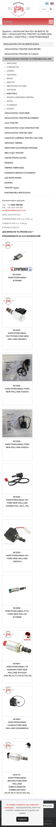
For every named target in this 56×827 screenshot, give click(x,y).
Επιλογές (8, 21)
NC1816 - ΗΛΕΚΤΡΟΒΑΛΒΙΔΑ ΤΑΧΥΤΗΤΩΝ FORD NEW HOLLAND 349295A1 (17, 334)
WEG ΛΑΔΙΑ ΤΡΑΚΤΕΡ (14, 153)
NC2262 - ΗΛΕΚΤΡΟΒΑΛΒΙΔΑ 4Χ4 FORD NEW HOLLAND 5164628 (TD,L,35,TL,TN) (17, 501)
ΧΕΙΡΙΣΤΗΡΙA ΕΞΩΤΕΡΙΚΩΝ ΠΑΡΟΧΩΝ (20, 148)
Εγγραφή (47, 806)
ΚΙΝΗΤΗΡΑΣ (12, 63)
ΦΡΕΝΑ (10, 79)
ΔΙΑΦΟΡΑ (8, 183)
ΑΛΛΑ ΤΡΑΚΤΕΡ (11, 123)
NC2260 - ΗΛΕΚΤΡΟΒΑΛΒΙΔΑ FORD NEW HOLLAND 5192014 (17, 444)
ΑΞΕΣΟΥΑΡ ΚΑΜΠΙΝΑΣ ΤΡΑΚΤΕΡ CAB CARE (23, 138)
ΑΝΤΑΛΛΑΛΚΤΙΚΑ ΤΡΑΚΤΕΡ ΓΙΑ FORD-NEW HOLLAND (27, 59)
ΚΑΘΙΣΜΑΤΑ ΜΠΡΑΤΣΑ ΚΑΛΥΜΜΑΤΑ (20, 173)
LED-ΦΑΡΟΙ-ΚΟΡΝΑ (13, 178)
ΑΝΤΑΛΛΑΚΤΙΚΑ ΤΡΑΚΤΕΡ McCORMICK (21, 118)
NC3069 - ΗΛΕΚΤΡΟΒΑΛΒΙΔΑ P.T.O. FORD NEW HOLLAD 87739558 (17, 612)
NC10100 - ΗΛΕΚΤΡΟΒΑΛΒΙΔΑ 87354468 (17, 277)
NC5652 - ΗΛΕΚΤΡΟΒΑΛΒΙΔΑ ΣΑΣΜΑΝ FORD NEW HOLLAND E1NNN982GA (17, 723)
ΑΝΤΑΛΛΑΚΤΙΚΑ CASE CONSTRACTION (21, 128)
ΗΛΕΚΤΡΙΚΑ (20, 37)
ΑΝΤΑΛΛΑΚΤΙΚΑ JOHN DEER (16, 113)
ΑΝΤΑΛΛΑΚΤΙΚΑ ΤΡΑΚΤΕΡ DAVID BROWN (22, 49)
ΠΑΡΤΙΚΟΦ (11, 90)
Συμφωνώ (22, 819)
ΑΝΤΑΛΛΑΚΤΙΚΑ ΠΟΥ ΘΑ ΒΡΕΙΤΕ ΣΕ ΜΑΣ (21, 44)
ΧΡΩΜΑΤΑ (8, 163)
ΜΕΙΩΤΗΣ (11, 82)
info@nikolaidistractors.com (14, 210)
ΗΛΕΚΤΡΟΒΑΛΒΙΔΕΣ (39, 37)
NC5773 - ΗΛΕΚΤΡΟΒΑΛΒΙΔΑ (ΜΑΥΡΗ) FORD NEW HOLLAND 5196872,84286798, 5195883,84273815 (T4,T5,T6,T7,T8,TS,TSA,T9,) (17, 784)
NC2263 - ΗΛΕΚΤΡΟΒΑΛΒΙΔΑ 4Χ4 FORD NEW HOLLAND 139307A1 (17, 557)
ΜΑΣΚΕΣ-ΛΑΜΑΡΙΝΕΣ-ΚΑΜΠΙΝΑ (20, 97)
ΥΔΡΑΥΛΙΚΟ (11, 75)
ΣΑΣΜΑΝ (10, 71)
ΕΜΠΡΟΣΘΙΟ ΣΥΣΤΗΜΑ (17, 86)
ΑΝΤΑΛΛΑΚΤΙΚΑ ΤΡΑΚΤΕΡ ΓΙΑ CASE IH (21, 54)
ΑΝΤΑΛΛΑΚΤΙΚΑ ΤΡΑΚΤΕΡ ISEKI (18, 133)
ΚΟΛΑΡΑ (10, 109)
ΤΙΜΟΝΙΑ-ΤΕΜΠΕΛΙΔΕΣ (14, 168)
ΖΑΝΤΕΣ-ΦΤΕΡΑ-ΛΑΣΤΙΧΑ (15, 158)
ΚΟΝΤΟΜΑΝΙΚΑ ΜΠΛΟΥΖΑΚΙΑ (17, 193)
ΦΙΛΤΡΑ (10, 101)
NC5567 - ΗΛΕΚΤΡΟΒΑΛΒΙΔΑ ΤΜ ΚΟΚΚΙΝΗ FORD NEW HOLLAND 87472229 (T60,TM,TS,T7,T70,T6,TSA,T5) (17, 670)
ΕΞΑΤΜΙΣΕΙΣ (12, 105)
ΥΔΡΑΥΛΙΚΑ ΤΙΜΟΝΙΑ (13, 143)
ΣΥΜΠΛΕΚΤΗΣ (13, 67)
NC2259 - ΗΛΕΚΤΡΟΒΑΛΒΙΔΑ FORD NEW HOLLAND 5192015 (17, 389)
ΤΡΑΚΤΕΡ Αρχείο (11, 188)
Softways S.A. (47, 824)
